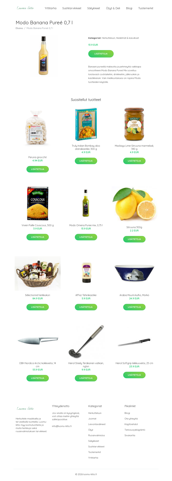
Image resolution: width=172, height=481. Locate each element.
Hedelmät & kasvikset (127, 39)
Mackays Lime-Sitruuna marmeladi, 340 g (134, 149)
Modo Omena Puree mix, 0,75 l (86, 226)
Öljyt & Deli (113, 9)
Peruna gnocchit (37, 158)
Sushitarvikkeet (71, 9)
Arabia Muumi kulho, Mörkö (134, 296)
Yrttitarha (50, 9)
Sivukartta (130, 436)
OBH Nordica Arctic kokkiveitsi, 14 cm (37, 366)
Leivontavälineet (96, 425)
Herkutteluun (108, 39)
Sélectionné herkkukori (37, 296)
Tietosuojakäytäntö (135, 431)
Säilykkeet (93, 9)
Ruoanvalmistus (96, 436)
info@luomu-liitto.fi (62, 427)
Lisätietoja (100, 55)
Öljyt (90, 431)
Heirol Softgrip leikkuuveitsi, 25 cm (134, 364)
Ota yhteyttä (131, 420)
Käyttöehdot (131, 425)
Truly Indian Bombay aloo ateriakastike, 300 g (86, 149)
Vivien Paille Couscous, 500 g (38, 226)
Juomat (92, 420)
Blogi (129, 9)
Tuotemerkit (145, 9)
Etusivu (19, 29)
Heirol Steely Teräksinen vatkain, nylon (86, 366)
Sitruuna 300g (134, 228)
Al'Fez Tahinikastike (85, 296)
